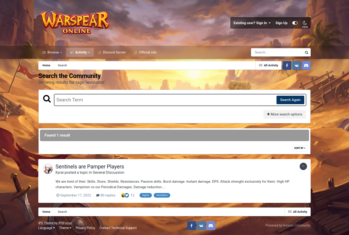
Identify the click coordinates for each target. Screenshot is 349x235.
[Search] (263, 52)
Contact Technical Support (118, 228)
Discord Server (114, 52)
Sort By (299, 148)
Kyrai (60, 172)
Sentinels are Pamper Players (90, 167)
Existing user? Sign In (252, 23)
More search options (284, 114)
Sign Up (282, 23)
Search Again (290, 100)
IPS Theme (45, 223)
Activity (81, 52)
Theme (65, 228)
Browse (53, 52)
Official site (147, 52)
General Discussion (108, 172)
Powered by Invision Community (288, 225)
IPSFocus (65, 223)
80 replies (105, 195)
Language (46, 228)
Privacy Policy (85, 228)
